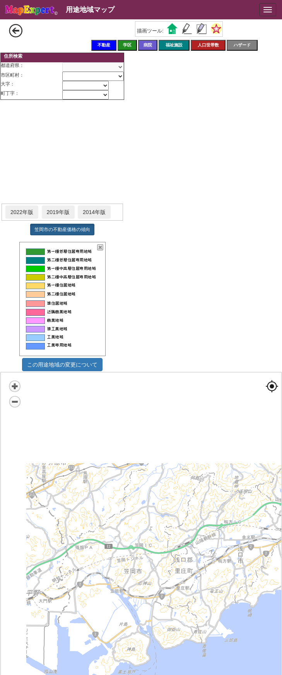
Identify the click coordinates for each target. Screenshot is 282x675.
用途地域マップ (90, 10)
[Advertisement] (62, 152)
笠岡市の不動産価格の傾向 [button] (62, 229)
